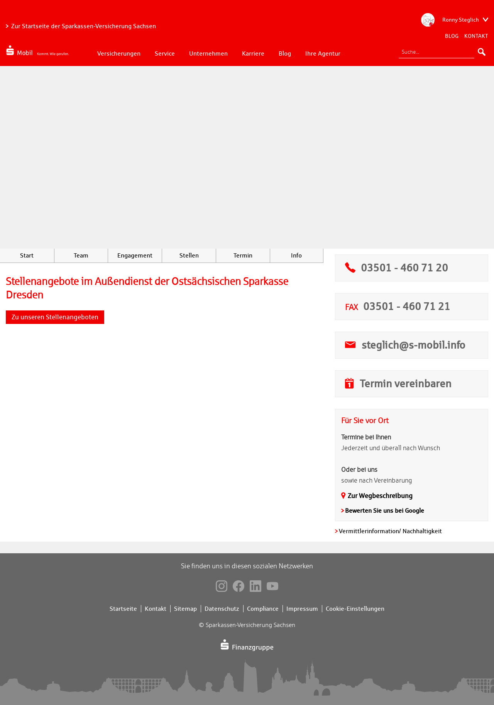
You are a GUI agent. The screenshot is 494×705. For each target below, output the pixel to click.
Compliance (263, 608)
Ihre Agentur (322, 53)
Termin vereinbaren (406, 383)
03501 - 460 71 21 (406, 306)
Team (81, 255)
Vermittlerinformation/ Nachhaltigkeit (390, 531)
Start (27, 255)
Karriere (253, 53)
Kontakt (476, 36)
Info (296, 255)
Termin (242, 255)
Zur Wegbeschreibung (380, 496)
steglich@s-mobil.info (413, 345)
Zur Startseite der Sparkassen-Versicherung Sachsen (83, 26)
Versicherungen (118, 53)
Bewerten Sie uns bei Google (384, 510)
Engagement (134, 255)
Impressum (302, 608)
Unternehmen (208, 53)
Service (165, 53)
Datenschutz (222, 608)
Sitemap (185, 608)
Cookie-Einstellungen (355, 608)
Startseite (123, 608)
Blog (451, 36)
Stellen (189, 255)
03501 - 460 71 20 (404, 267)
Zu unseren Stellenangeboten (55, 317)
